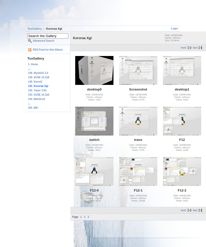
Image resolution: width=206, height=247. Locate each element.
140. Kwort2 (35, 81)
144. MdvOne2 (36, 99)
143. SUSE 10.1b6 (38, 94)
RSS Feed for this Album (48, 49)
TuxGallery (35, 28)
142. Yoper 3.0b (37, 90)
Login (174, 28)
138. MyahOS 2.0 (38, 73)
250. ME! (33, 107)
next (183, 47)
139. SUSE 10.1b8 (38, 77)
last (195, 47)
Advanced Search (43, 40)
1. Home (33, 64)
